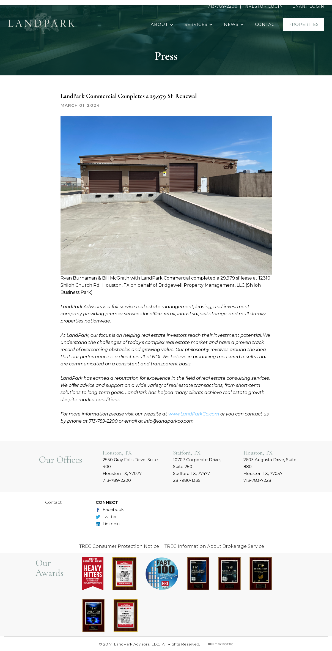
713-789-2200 (223, 6)
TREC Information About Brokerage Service (214, 546)
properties (304, 24)
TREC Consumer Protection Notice (119, 546)
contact (266, 24)
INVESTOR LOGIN (263, 6)
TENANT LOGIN (307, 6)
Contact (53, 502)
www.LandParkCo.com (193, 414)
